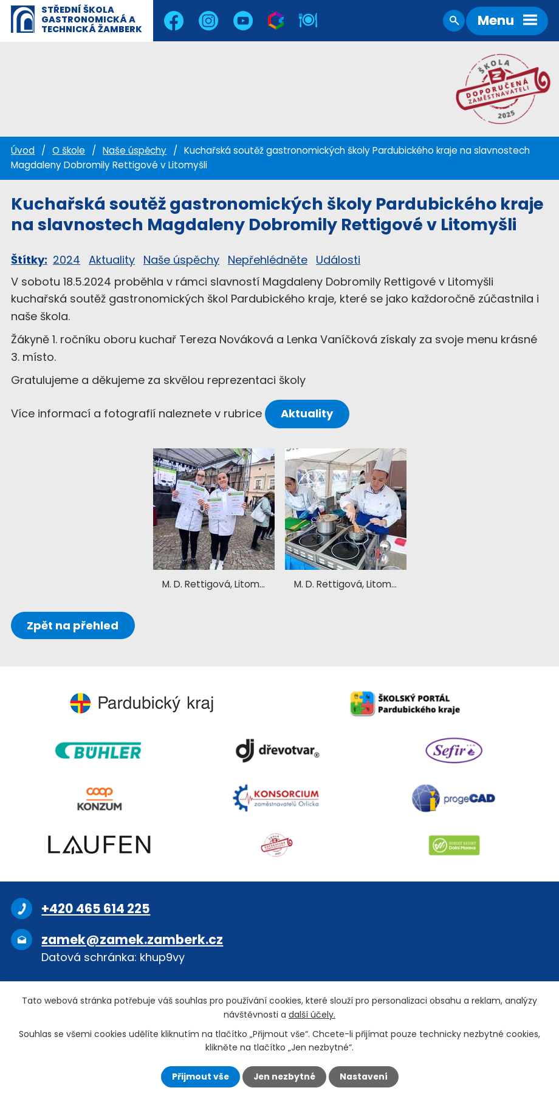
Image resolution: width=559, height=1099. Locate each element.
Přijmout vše (199, 1076)
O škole (68, 150)
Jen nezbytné (284, 1076)
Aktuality (112, 259)
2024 (66, 259)
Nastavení (364, 1076)
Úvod (23, 150)
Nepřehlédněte (267, 259)
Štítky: (29, 259)
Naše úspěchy (134, 150)
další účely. (312, 1014)
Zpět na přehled (73, 625)
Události (338, 259)
